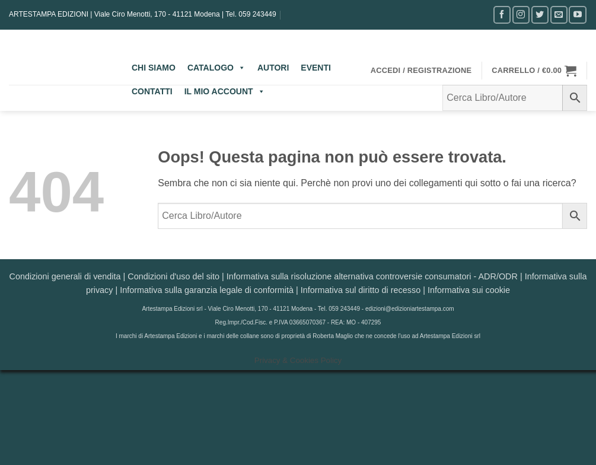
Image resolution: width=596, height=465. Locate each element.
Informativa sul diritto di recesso (360, 290)
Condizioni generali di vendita (65, 276)
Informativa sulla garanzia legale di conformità (207, 290)
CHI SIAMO (154, 67)
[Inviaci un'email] (559, 14)
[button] (421, 70)
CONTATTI (152, 91)
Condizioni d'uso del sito (173, 276)
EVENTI (316, 67)
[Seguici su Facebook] (502, 14)
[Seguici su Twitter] (540, 14)
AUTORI (273, 67)
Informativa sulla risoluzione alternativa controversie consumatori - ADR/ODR (372, 276)
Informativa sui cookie (469, 290)
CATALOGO (216, 67)
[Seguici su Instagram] (521, 14)
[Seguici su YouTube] (577, 14)
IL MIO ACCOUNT (224, 91)
